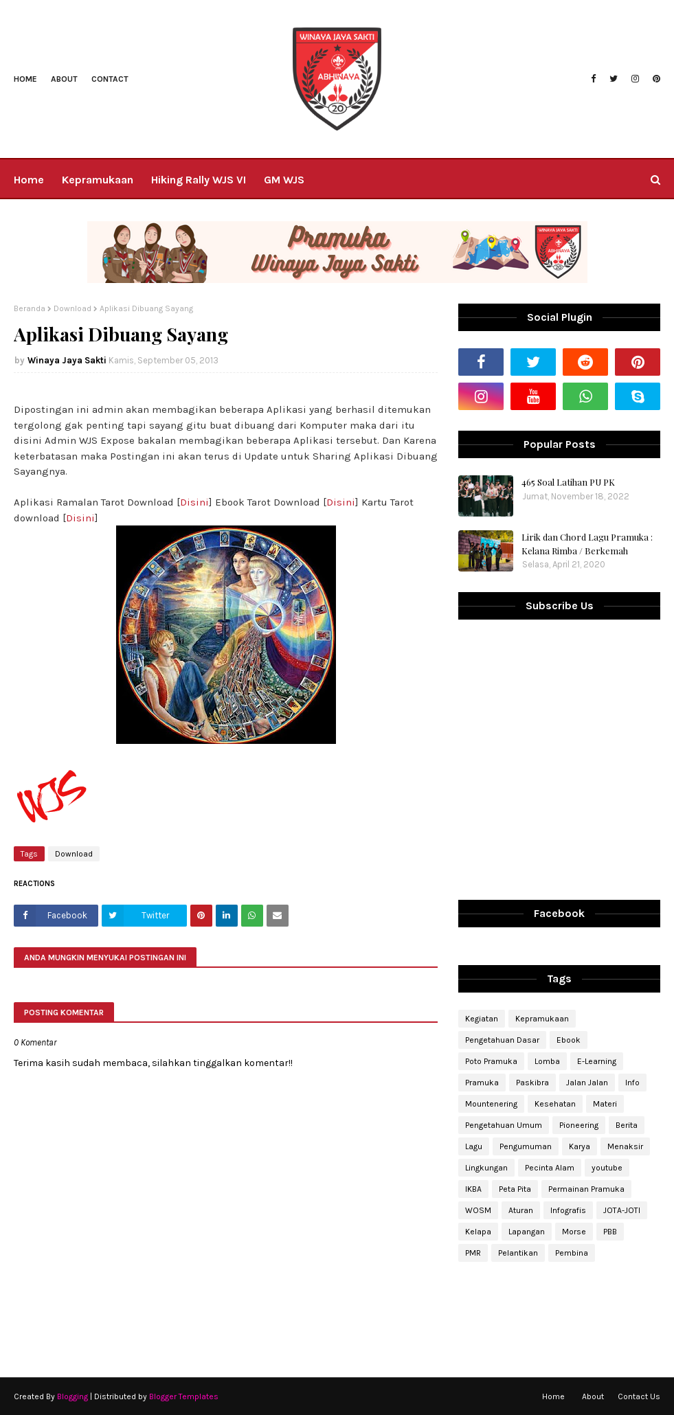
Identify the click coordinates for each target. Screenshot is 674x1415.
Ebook (569, 1040)
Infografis (568, 1210)
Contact (109, 79)
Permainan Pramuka (586, 1189)
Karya (579, 1146)
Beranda (29, 308)
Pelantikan (518, 1253)
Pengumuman (525, 1146)
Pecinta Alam (549, 1168)
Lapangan (526, 1231)
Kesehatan (555, 1104)
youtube (607, 1168)
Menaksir (625, 1146)
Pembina (571, 1253)
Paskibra (532, 1082)
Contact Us (639, 1396)
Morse (574, 1231)
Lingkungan (486, 1168)
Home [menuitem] (29, 179)
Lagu (473, 1146)
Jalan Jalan (587, 1082)
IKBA (473, 1189)
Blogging (72, 1396)
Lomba (547, 1061)
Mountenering (491, 1104)
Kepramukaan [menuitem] (97, 179)
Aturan (520, 1210)
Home (25, 79)
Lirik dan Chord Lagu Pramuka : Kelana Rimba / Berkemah (587, 543)
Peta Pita (515, 1189)
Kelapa (478, 1231)
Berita (627, 1125)
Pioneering (578, 1125)
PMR (473, 1253)
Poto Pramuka (491, 1061)
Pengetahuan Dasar (502, 1040)
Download (72, 308)
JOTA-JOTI (621, 1210)
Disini (194, 502)
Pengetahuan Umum (503, 1125)
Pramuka (482, 1082)
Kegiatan (481, 1018)
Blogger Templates (183, 1396)
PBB (610, 1231)
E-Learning (596, 1061)
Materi (605, 1104)
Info (632, 1082)
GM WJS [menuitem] (284, 179)
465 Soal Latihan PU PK (568, 482)
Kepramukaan (542, 1018)
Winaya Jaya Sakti (66, 360)
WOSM (478, 1210)
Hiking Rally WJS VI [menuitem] (198, 179)
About (64, 79)
